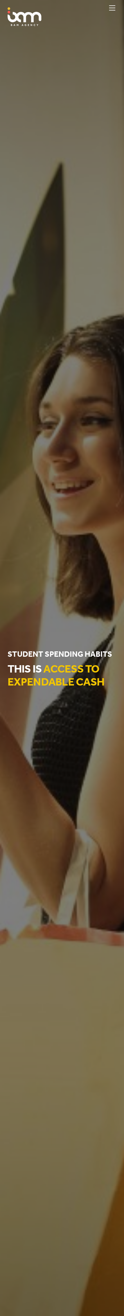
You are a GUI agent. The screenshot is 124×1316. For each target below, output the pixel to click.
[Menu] (112, 8)
